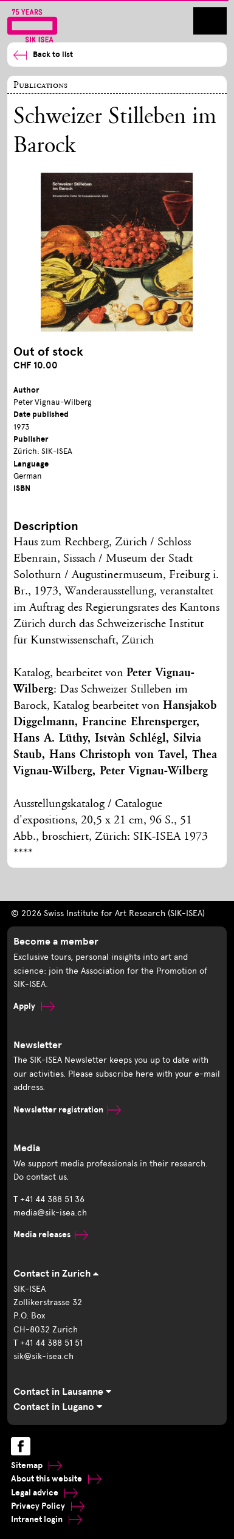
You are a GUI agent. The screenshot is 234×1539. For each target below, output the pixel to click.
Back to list (43, 55)
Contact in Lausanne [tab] (62, 1392)
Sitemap (36, 1465)
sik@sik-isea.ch (43, 1356)
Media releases (50, 1234)
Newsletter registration (67, 1110)
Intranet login (46, 1519)
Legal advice (44, 1492)
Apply (34, 1006)
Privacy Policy (47, 1506)
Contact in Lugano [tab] (57, 1407)
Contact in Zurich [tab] (55, 1274)
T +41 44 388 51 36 (48, 1199)
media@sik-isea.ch (50, 1213)
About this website (56, 1479)
